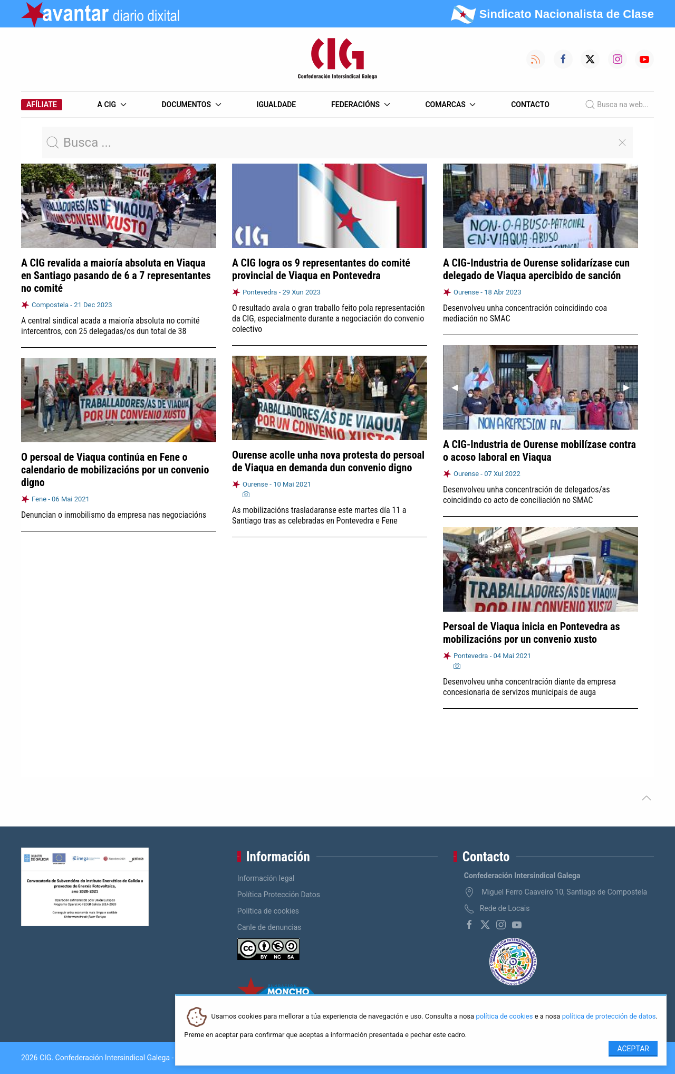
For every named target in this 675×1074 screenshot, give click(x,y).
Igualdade (276, 104)
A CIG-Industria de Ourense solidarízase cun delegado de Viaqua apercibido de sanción (536, 269)
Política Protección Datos (278, 894)
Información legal (266, 878)
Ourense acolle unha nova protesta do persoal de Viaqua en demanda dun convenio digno (328, 460)
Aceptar (633, 1048)
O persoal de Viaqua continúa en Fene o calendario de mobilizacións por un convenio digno (115, 469)
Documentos (191, 104)
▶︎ (630, 387)
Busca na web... (617, 104)
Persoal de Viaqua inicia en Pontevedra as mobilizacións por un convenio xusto (531, 629)
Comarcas (450, 104)
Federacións (360, 104)
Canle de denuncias (269, 927)
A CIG (112, 104)
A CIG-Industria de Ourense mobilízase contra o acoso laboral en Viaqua (539, 450)
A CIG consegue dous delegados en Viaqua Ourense (111, 644)
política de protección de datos (609, 1017)
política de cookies (504, 1017)
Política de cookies (268, 911)
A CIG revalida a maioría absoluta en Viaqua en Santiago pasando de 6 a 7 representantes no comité (116, 275)
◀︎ (458, 387)
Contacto (530, 104)
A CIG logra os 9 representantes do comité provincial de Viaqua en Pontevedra (321, 269)
